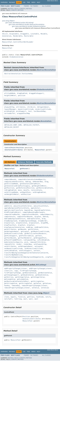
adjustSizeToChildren (22, 206)
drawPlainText (10, 225)
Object (46, 293)
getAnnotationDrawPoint (30, 184)
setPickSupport (25, 250)
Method (29, 8)
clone (6, 297)
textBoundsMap (40, 111)
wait (25, 299)
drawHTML (44, 223)
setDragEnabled (39, 192)
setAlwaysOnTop (40, 244)
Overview (4, 2)
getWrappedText (40, 238)
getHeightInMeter (39, 186)
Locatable (35, 34)
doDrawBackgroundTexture (14, 219)
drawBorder (42, 221)
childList (31, 107)
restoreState (36, 190)
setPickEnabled (10, 250)
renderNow (27, 244)
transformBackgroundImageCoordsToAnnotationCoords (26, 253)
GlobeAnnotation (16, 57)
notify (48, 297)
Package (12, 2)
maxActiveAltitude (25, 109)
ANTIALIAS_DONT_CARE (13, 125)
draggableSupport (36, 93)
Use (24, 2)
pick (26, 242)
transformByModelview (13, 255)
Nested (10, 8)
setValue (35, 288)
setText (37, 250)
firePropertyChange (28, 271)
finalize (21, 297)
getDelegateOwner (11, 231)
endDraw (29, 227)
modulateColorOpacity (13, 242)
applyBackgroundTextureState (16, 208)
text (30, 111)
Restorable (28, 36)
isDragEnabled (10, 190)
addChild (8, 206)
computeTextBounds (25, 216)
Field (16, 8)
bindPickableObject (12, 212)
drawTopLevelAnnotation (14, 227)
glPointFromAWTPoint (13, 240)
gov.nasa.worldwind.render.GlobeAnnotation (29, 26)
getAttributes (10, 229)
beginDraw (28, 210)
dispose (37, 216)
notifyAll (8, 299)
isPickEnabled (43, 240)
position (21, 95)
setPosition (26, 194)
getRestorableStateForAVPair (16, 281)
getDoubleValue (27, 275)
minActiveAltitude (43, 109)
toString (18, 299)
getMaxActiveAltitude (40, 231)
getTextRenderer (25, 238)
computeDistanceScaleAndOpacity (31, 179)
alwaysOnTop (9, 107)
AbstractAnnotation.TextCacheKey (18, 74)
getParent (24, 168)
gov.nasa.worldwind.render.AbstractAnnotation (26, 24)
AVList (5, 34)
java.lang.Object (8, 21)
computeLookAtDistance (13, 181)
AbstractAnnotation (46, 70)
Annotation (6, 36)
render (19, 244)
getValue (37, 283)
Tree (28, 2)
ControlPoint (10, 147)
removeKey (16, 285)
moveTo (26, 190)
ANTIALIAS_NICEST (11, 127)
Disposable (14, 34)
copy (16, 271)
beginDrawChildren (42, 210)
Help (38, 2)
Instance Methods (25, 162)
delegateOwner (43, 107)
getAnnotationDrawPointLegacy (17, 186)
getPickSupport (10, 236)
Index (33, 2)
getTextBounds (10, 238)
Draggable (25, 34)
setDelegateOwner (25, 246)
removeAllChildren (37, 242)
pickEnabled (9, 111)
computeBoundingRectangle (34, 212)
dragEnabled (22, 93)
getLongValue (9, 279)
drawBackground (10, 221)
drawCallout (9, 223)
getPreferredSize (26, 236)
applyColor (35, 208)
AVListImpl (41, 265)
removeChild (9, 244)
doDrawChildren (33, 219)
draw (44, 219)
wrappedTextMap (23, 113)
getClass (30, 297)
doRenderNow (38, 181)
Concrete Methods (44, 162)
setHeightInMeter (11, 194)
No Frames (34, 6)
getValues (47, 283)
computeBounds (10, 179)
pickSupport (21, 111)
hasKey (7, 285)
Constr (22, 8)
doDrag (28, 181)
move (20, 190)
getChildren (33, 229)
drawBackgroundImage (27, 221)
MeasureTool (7, 48)
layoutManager (10, 109)
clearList (8, 271)
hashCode (40, 297)
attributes (20, 107)
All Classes (46, 6)
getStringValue (37, 281)
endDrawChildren (41, 227)
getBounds (22, 229)
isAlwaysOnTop (29, 240)
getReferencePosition (25, 188)
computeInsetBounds (30, 214)
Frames (26, 6)
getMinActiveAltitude (13, 233)
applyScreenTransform (13, 210)
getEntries (8, 277)
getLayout (25, 231)
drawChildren (21, 223)
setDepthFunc (25, 192)
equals (13, 297)
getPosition (9, 188)
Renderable (17, 36)
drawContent (34, 223)
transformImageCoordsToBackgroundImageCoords (24, 257)
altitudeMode (9, 93)
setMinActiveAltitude (33, 248)
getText (38, 236)
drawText (21, 225)
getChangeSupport (11, 275)
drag (46, 181)
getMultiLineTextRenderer (35, 233)
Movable (44, 34)
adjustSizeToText (41, 206)
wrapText (49, 257)
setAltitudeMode (11, 192)
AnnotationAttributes (14, 150)
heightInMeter (10, 95)
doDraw (45, 216)
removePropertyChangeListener (34, 285)
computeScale (9, 216)
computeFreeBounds (12, 214)
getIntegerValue (22, 277)
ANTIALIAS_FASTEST (31, 125)
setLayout (38, 246)
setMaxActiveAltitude (13, 248)
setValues (45, 288)
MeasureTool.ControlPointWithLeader (17, 42)
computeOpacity (46, 214)
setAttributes (10, 246)
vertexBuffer (9, 113)
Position (20, 147)
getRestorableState (44, 188)
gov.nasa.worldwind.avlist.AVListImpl (19, 22)
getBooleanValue (29, 273)
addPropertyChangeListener (15, 268)
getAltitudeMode (11, 184)
